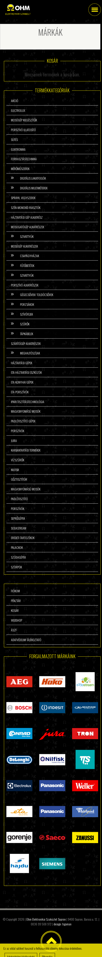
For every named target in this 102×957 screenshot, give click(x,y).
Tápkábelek (26, 333)
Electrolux (18, 110)
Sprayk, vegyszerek (23, 197)
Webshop (16, 620)
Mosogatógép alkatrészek (27, 226)
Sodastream (18, 528)
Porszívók (17, 430)
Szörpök (16, 567)
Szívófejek (26, 314)
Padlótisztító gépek (23, 421)
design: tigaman (62, 924)
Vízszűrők (17, 459)
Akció (14, 100)
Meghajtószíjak (30, 353)
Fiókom (15, 590)
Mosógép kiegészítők (24, 120)
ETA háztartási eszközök (26, 372)
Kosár (15, 610)
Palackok (17, 547)
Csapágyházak (29, 255)
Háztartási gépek (21, 362)
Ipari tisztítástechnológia (27, 401)
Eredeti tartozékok (22, 537)
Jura (14, 440)
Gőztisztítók (19, 479)
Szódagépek (18, 557)
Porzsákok (27, 304)
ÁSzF (14, 630)
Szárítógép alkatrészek (26, 343)
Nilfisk (15, 469)
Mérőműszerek (20, 168)
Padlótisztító (19, 498)
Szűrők (24, 324)
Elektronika (18, 149)
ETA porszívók (20, 391)
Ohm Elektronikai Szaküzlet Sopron (46, 919)
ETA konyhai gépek (22, 382)
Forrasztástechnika (24, 158)
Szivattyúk (27, 236)
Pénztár (16, 600)
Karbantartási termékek (25, 450)
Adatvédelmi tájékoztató (26, 639)
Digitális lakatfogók (33, 178)
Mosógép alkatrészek (24, 246)
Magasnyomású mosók (25, 411)
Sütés (14, 139)
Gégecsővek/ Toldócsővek (36, 294)
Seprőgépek (18, 518)
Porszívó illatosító (23, 129)
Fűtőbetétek (27, 265)
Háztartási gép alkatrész (27, 217)
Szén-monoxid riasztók (25, 207)
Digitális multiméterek (33, 188)
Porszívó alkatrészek (24, 285)
